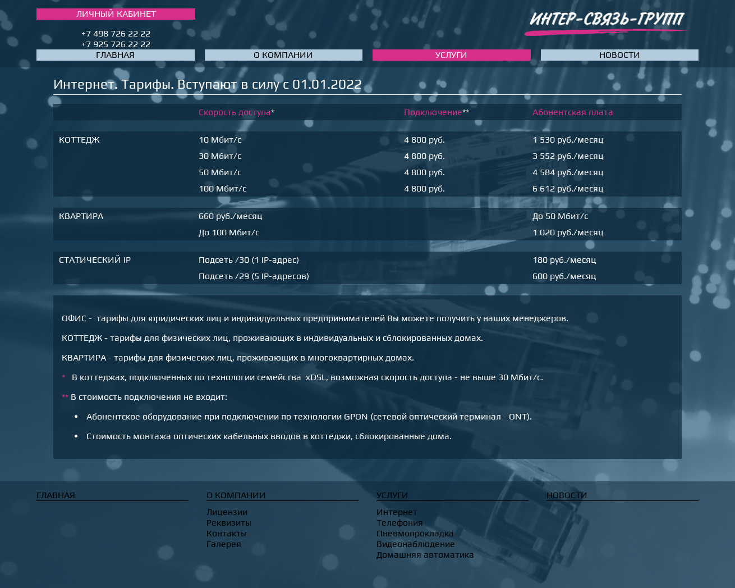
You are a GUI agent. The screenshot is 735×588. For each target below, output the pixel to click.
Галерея (223, 544)
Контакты (226, 533)
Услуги (451, 54)
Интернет (396, 512)
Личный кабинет (116, 13)
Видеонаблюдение (415, 544)
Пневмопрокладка (415, 533)
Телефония (399, 522)
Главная (115, 54)
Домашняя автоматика (425, 554)
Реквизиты (228, 522)
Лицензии (226, 512)
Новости (619, 54)
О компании (283, 54)
